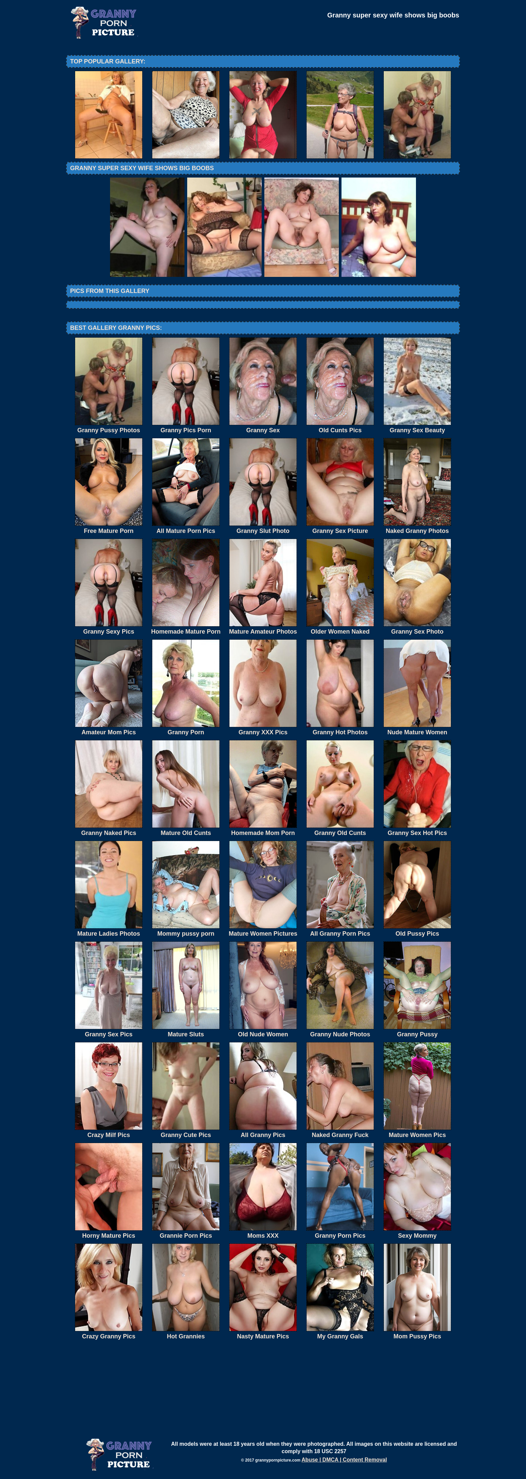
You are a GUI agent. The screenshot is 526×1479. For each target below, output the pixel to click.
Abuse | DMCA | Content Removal (344, 1460)
